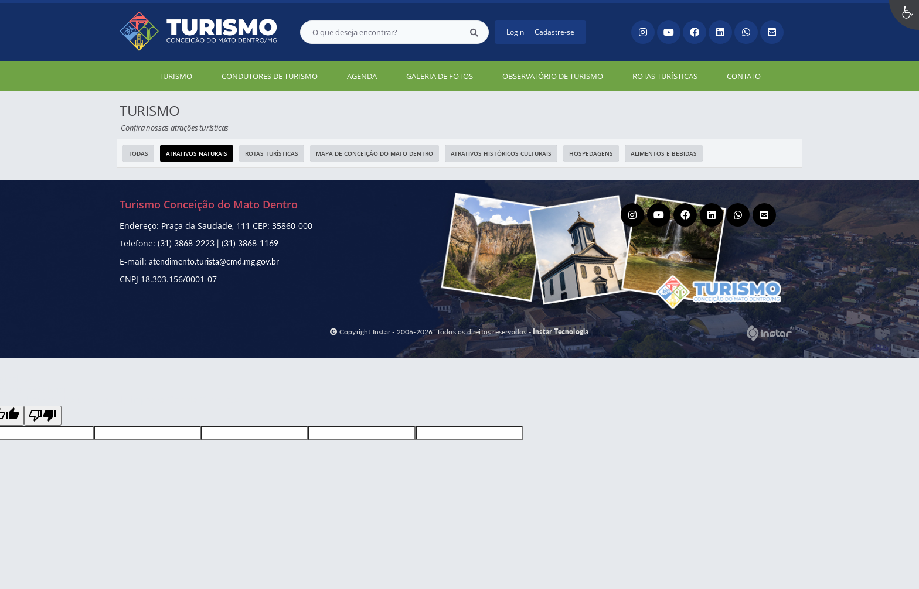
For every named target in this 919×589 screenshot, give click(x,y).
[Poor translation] (43, 416)
